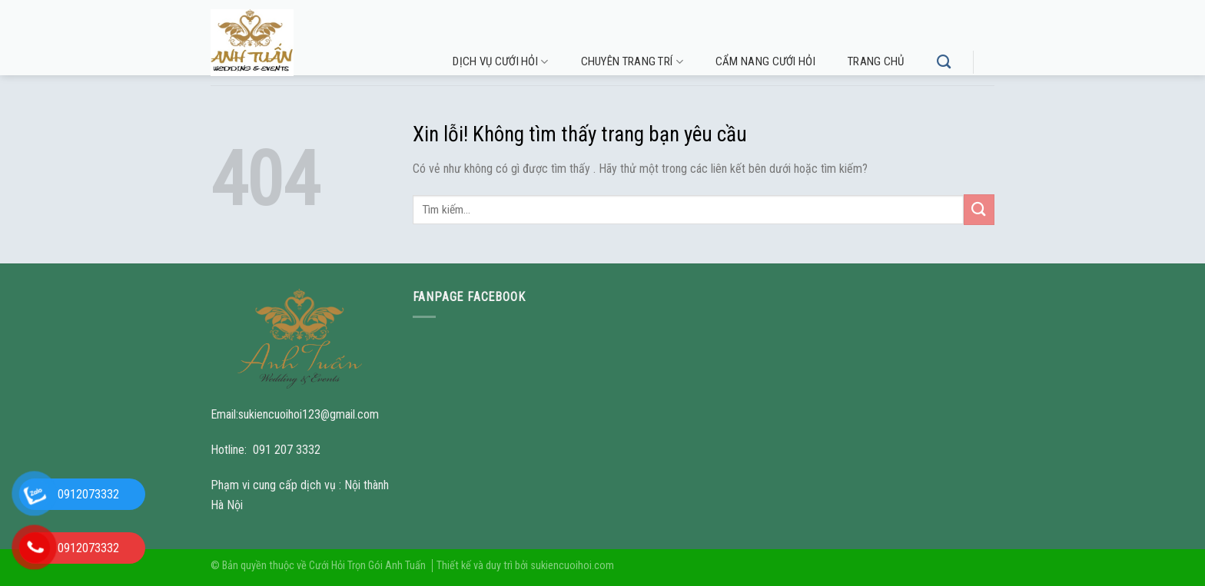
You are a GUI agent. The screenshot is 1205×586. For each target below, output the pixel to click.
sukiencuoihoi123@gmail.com (308, 414)
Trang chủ (876, 61)
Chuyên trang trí (632, 62)
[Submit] (979, 209)
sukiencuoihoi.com (572, 565)
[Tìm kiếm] (944, 62)
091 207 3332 (286, 449)
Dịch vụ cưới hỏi (500, 62)
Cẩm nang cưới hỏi (765, 61)
